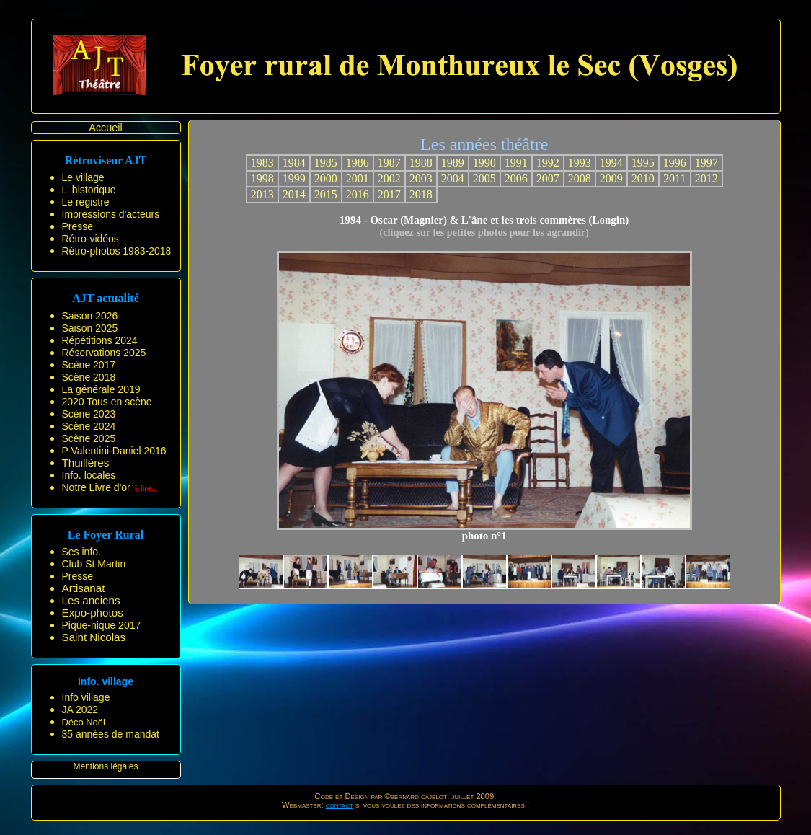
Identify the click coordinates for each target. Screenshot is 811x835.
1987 (389, 162)
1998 (262, 178)
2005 (484, 178)
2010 (643, 178)
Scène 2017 (89, 365)
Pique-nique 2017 (101, 625)
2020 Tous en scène (107, 401)
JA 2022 (80, 709)
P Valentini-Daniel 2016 (114, 450)
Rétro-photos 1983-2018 (117, 251)
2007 (547, 178)
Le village (83, 177)
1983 (262, 162)
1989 (452, 162)
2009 (611, 178)
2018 (421, 194)
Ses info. (81, 551)
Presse (78, 226)
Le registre (86, 202)
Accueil (105, 127)
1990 (484, 162)
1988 (421, 162)
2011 (674, 178)
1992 (547, 162)
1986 (357, 162)
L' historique (89, 189)
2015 (325, 194)
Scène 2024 (89, 426)
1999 (294, 178)
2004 (452, 178)
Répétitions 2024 (100, 340)
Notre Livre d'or (96, 487)
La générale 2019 (101, 389)
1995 (643, 162)
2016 (357, 194)
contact (339, 804)
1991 (516, 162)
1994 (611, 162)
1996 (674, 162)
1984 (294, 162)
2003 (421, 178)
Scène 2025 (89, 438)
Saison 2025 (90, 328)
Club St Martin (94, 564)
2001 (357, 178)
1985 (325, 162)
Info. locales (89, 475)
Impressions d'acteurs (111, 214)
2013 (262, 194)
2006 (516, 178)
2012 (706, 178)
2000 (325, 178)
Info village (86, 697)
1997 (706, 162)
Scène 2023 (89, 414)
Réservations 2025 (104, 352)
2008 (579, 178)
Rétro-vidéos (90, 238)
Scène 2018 (89, 377)
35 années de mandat (110, 734)
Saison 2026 (90, 316)
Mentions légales (105, 766)
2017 (389, 194)
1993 (579, 162)
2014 (294, 194)
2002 (389, 178)
